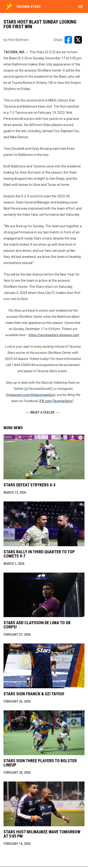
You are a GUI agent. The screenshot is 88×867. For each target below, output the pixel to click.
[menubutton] (80, 6)
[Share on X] (78, 40)
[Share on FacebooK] (68, 40)
